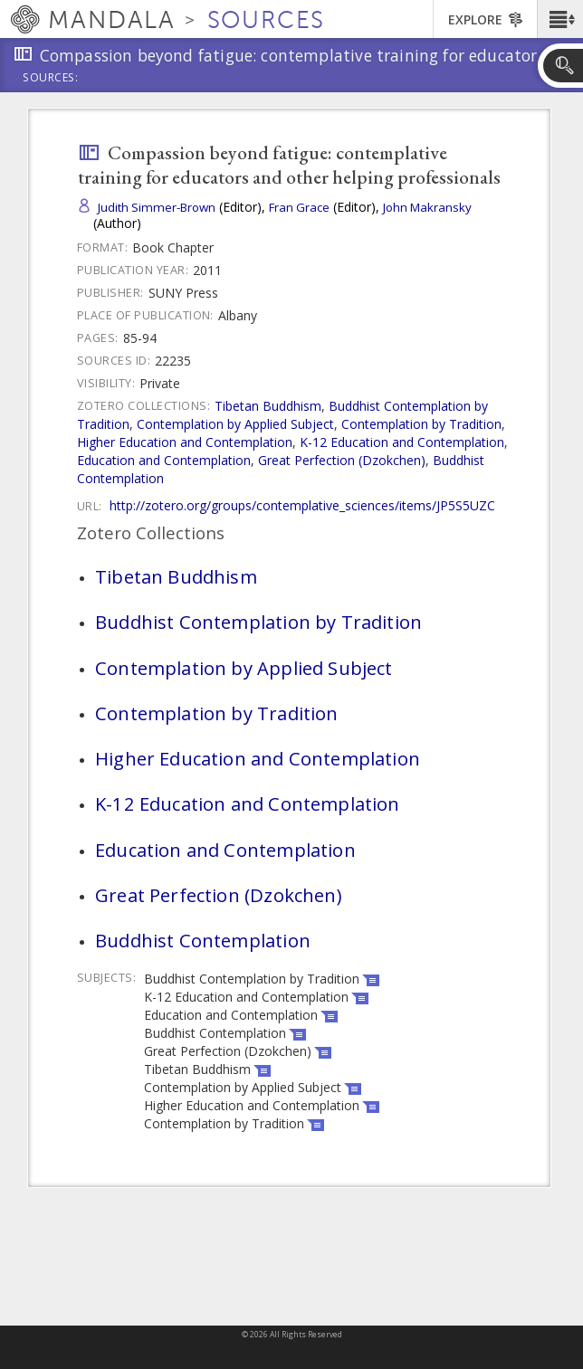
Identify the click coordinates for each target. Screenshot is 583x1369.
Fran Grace (299, 207)
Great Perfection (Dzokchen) (341, 460)
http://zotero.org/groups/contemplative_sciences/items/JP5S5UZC (302, 505)
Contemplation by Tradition (421, 424)
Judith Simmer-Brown (156, 207)
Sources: (51, 78)
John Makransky (427, 207)
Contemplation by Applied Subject (235, 424)
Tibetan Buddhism (268, 405)
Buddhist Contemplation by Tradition (258, 621)
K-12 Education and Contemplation (402, 442)
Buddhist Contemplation (203, 940)
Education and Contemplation (164, 460)
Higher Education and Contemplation (184, 442)
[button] (560, 19)
